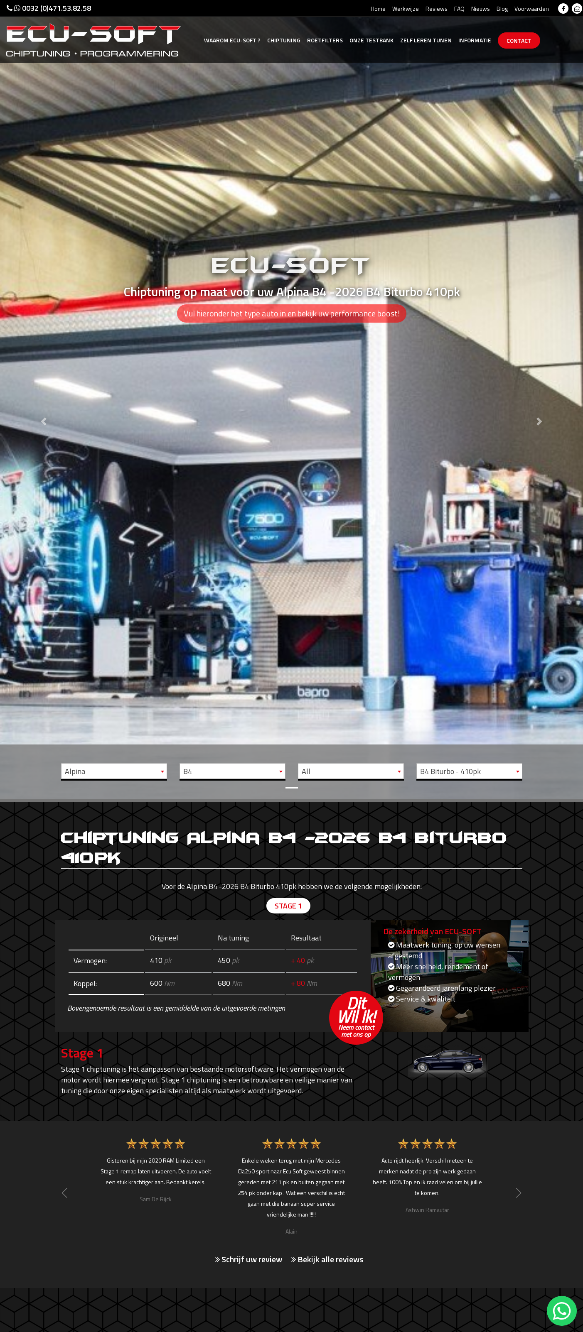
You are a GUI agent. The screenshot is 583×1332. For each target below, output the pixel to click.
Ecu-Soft (232, 40)
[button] (43, 399)
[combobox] (114, 771)
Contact (519, 40)
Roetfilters (325, 40)
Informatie (474, 40)
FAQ (459, 8)
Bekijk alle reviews (327, 1259)
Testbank (371, 40)
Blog (502, 8)
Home (378, 8)
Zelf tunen (426, 40)
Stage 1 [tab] (288, 905)
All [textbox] (306, 771)
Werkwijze (405, 8)
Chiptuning (283, 40)
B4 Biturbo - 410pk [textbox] (450, 771)
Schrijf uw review (248, 1259)
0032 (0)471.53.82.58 (49, 8)
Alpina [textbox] (75, 771)
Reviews (437, 8)
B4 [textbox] (187, 771)
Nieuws (480, 8)
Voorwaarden (531, 8)
